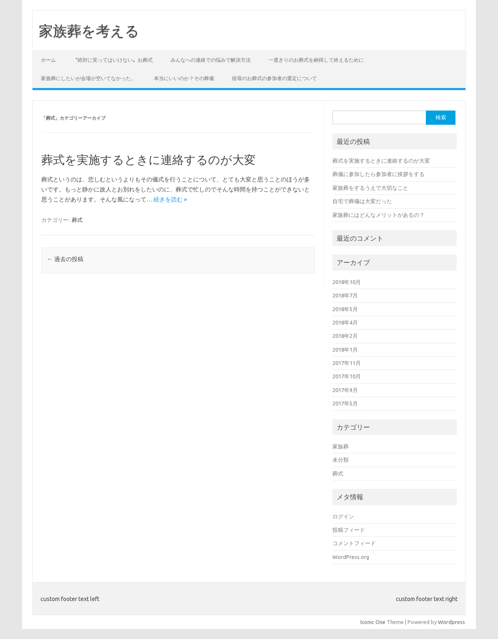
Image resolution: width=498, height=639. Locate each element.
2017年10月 (346, 376)
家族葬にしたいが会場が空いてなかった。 (88, 78)
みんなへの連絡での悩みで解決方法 (211, 60)
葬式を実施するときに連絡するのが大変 (148, 159)
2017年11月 (346, 363)
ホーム (48, 60)
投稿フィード (348, 530)
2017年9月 (345, 390)
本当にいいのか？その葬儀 (184, 78)
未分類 (340, 460)
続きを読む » (170, 199)
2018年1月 (345, 349)
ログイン (343, 516)
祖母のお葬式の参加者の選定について (274, 78)
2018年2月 (345, 336)
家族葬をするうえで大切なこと (370, 188)
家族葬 (340, 446)
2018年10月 (346, 282)
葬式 (77, 220)
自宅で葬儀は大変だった (362, 201)
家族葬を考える (89, 30)
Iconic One (372, 622)
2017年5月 (345, 403)
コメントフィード (354, 543)
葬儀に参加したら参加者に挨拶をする (378, 174)
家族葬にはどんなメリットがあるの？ (378, 215)
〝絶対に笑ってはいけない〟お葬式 (113, 60)
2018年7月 (345, 295)
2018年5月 (345, 309)
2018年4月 (345, 322)
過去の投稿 (65, 259)
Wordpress (451, 622)
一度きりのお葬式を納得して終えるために (316, 60)
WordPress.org (350, 557)
